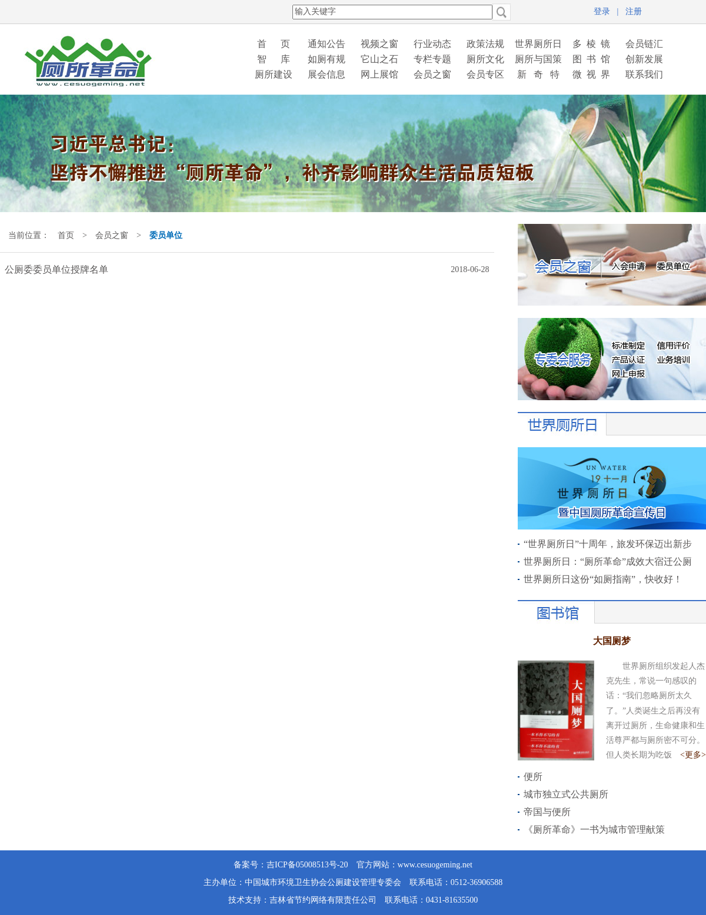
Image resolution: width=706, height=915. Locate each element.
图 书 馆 (591, 59)
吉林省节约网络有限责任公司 (323, 900)
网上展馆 (379, 74)
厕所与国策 (538, 59)
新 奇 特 (538, 74)
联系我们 (644, 74)
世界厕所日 (538, 44)
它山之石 (379, 59)
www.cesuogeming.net (435, 864)
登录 (602, 11)
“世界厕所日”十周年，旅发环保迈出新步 (608, 544)
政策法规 (485, 44)
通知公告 (326, 44)
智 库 (273, 59)
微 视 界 (591, 74)
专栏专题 (432, 59)
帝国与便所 (547, 812)
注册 (633, 11)
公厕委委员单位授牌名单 (56, 269)
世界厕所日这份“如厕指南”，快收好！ (603, 579)
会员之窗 (432, 74)
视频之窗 (379, 44)
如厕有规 (326, 59)
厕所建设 (273, 74)
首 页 (273, 44)
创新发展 (644, 59)
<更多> (693, 754)
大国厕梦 (612, 641)
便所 (533, 777)
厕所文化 (485, 59)
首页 (66, 235)
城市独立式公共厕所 (566, 794)
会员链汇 (644, 44)
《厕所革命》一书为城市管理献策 (594, 829)
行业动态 (432, 44)
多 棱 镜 (591, 44)
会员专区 (485, 74)
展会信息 (326, 74)
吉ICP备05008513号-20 (307, 864)
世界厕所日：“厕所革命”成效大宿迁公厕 (608, 562)
